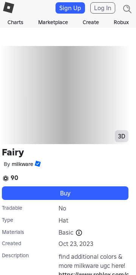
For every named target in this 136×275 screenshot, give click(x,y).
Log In (102, 8)
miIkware (22, 164)
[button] (37, 163)
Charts (15, 22)
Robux (121, 22)
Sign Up (70, 8)
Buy (65, 193)
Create (91, 22)
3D (121, 136)
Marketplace (53, 22)
